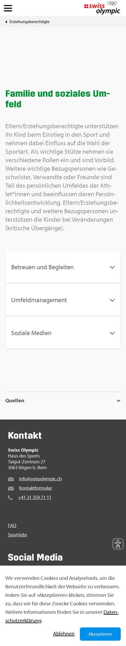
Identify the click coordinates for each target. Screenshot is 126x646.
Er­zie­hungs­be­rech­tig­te (30, 21)
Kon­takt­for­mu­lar (35, 488)
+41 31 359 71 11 (34, 497)
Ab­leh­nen (64, 633)
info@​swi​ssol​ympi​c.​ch (40, 479)
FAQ (12, 525)
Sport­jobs (17, 535)
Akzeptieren (100, 634)
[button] (8, 6)
